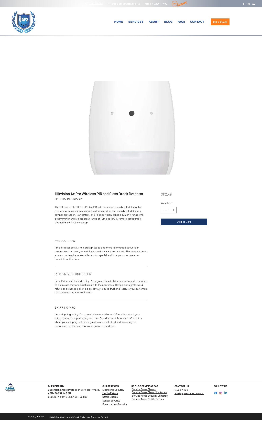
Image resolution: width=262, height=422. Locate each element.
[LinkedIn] (253, 4)
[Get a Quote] (220, 21)
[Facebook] (243, 4)
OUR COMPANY (56, 386)
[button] (136, 22)
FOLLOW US (220, 386)
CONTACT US (181, 386)
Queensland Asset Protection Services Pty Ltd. (75, 389)
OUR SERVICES (110, 386)
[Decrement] (163, 210)
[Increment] (173, 210)
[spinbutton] (168, 210)
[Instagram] (248, 4)
